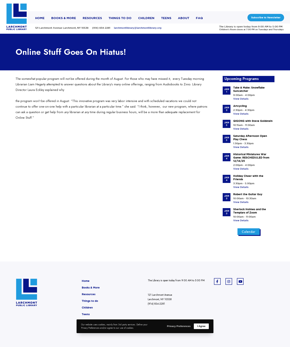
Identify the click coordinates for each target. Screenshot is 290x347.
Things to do (90, 300)
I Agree (201, 326)
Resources (88, 294)
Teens (86, 314)
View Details (241, 98)
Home (86, 280)
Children (87, 307)
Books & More (91, 287)
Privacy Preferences (178, 326)
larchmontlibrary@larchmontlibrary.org (137, 27)
